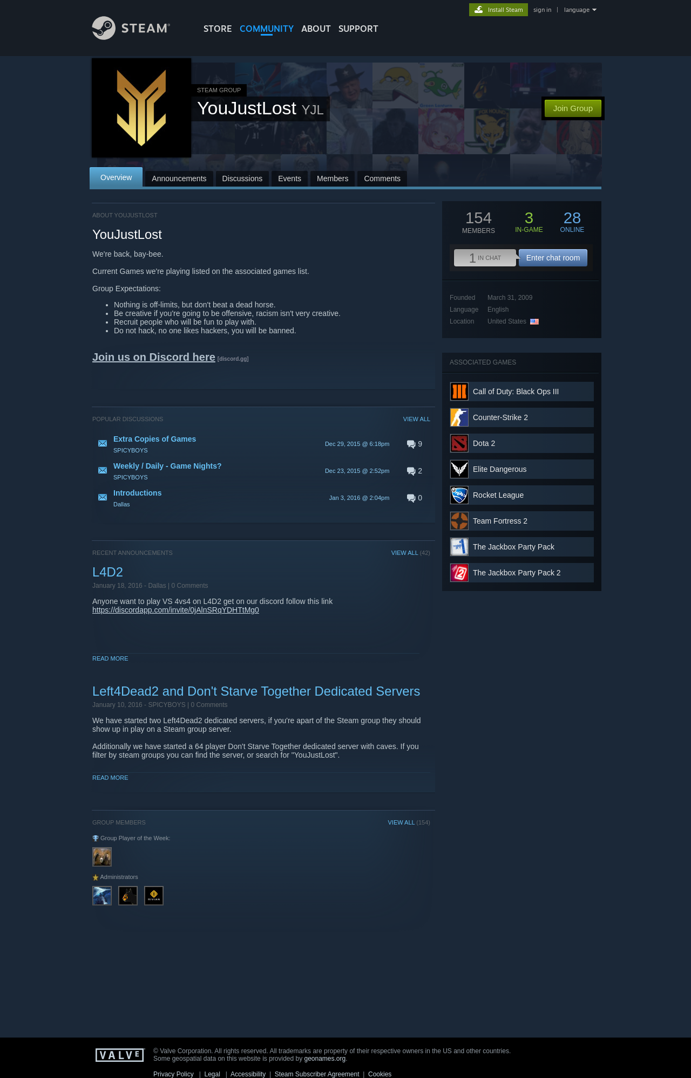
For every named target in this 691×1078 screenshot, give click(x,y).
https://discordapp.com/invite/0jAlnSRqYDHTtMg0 (175, 610)
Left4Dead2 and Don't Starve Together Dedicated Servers (256, 691)
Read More (110, 658)
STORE (218, 28)
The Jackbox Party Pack (513, 547)
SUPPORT (358, 28)
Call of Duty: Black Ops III (516, 391)
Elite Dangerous (500, 469)
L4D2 (107, 572)
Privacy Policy (173, 1074)
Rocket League (498, 495)
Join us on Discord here (153, 357)
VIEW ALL (416, 419)
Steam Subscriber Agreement (317, 1074)
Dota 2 (484, 443)
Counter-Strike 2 (500, 417)
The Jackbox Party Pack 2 (517, 572)
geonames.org (325, 1058)
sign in (542, 9)
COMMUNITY (267, 28)
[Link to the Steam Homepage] (139, 37)
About (316, 28)
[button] (261, 444)
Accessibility (248, 1074)
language (577, 9)
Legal (212, 1074)
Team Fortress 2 (500, 521)
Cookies (379, 1074)
